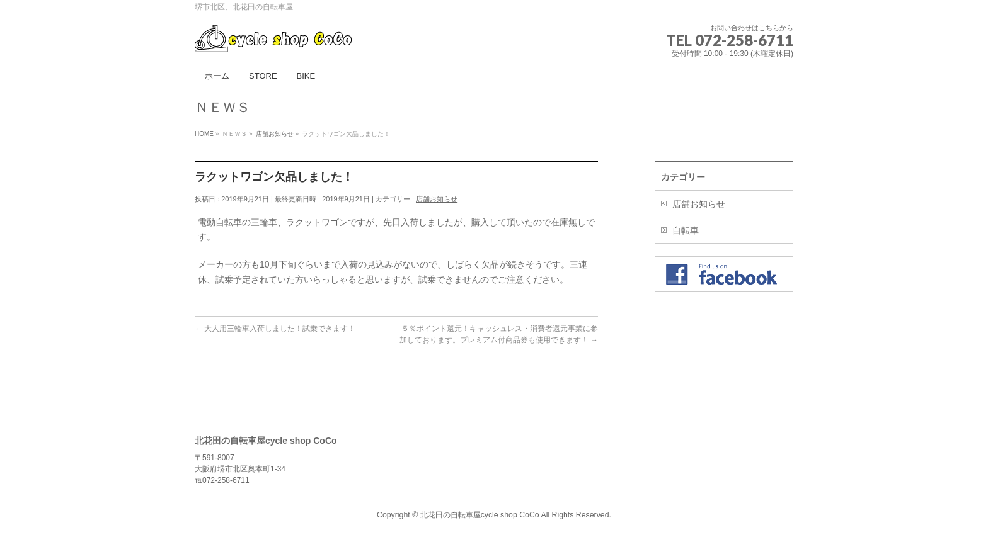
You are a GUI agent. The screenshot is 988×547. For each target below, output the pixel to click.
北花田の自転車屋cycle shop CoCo (479, 514)
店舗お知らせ (436, 199)
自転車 (685, 230)
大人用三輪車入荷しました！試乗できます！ (275, 328)
